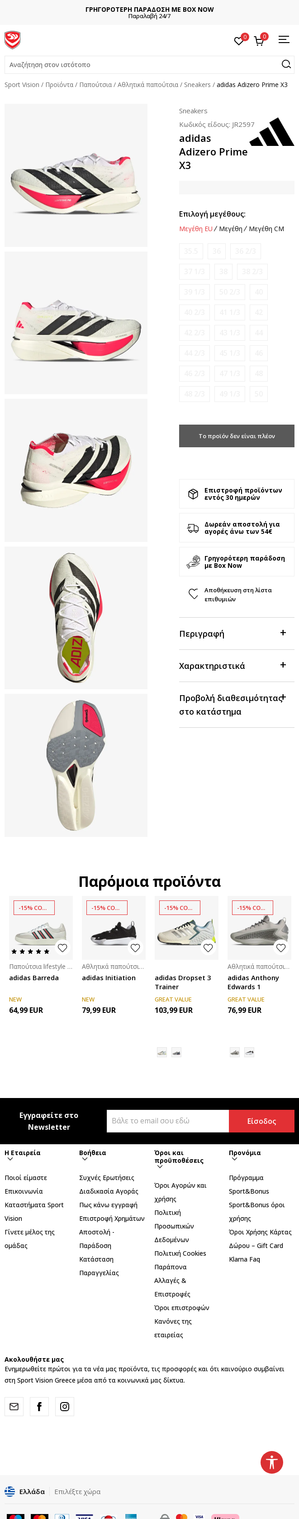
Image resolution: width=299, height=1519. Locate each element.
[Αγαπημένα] (239, 40)
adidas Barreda (34, 977)
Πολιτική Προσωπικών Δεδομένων (174, 1226)
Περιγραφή (232, 633)
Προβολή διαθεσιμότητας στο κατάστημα (232, 704)
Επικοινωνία (24, 1191)
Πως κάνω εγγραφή (108, 1204)
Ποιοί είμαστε (26, 1177)
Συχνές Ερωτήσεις (106, 1177)
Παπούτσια (95, 84)
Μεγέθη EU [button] (196, 228)
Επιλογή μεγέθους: (212, 214)
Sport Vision (22, 84)
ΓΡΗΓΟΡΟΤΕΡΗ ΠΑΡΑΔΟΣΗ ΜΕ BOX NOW (149, 9)
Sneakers (197, 84)
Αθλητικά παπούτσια (148, 84)
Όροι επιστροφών (181, 1307)
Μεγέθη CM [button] (266, 228)
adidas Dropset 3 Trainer (183, 982)
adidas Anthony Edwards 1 (253, 982)
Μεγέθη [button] (230, 228)
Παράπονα (170, 1267)
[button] (149, 65)
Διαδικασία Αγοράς (108, 1191)
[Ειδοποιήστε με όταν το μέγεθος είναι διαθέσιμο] (191, 251)
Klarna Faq (244, 1259)
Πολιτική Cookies (180, 1253)
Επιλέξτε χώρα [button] (77, 1491)
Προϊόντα (59, 84)
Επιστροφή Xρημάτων (112, 1218)
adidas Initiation (109, 977)
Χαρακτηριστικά (232, 665)
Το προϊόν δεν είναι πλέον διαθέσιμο (237, 439)
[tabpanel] (76, 175)
